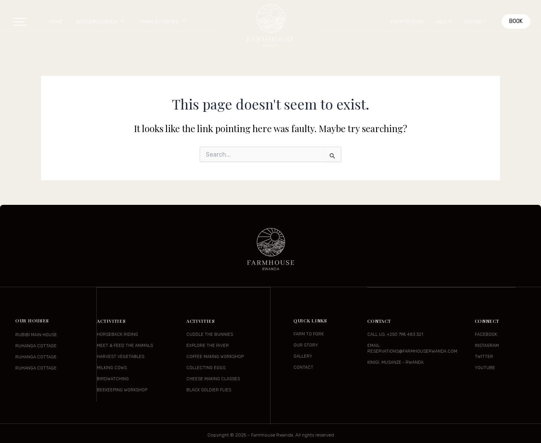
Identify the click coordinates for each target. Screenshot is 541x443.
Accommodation (100, 21)
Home (56, 22)
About (444, 22)
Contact (475, 22)
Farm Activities (163, 21)
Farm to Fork (407, 22)
